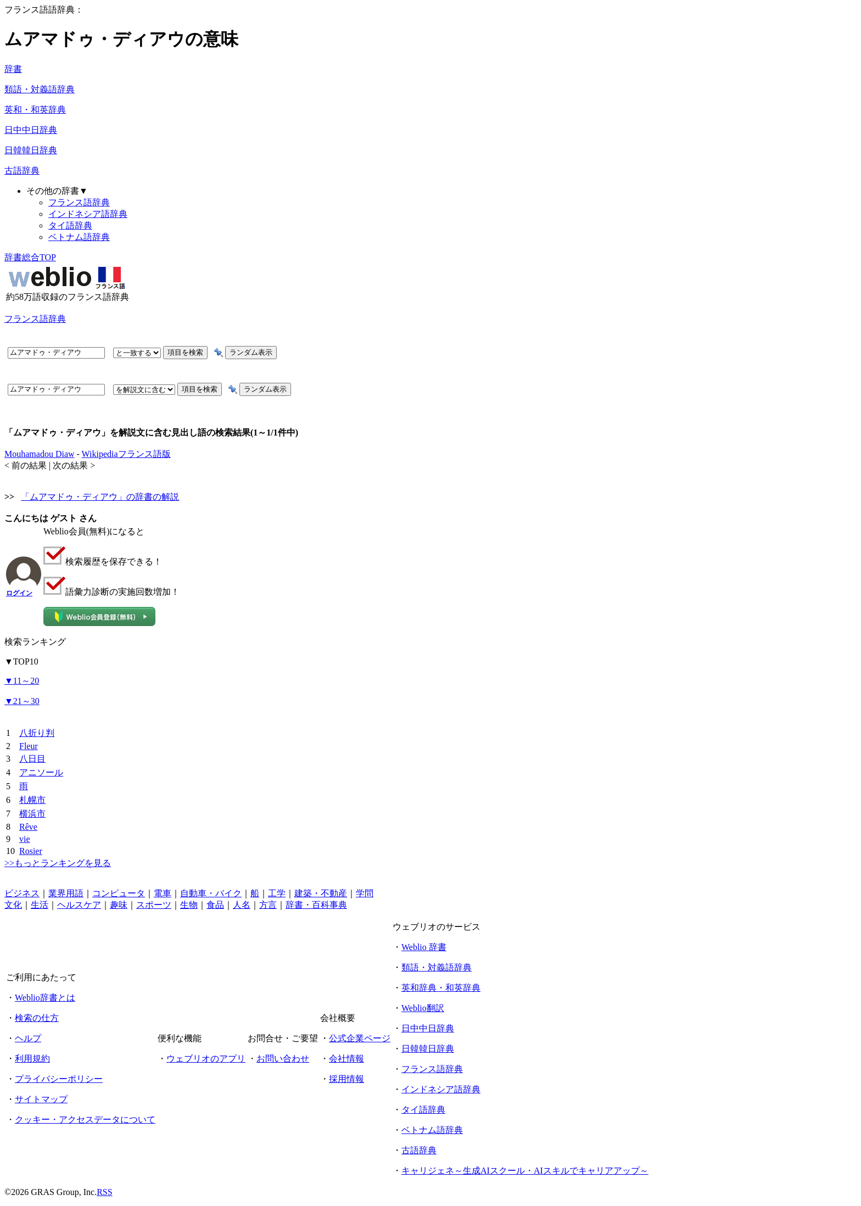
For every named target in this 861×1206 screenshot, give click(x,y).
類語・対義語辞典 (39, 89)
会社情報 (346, 1058)
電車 (162, 893)
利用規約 (32, 1058)
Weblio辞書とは (45, 997)
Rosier (30, 851)
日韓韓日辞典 (30, 150)
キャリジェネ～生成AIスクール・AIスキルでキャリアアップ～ (524, 1170)
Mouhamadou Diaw (39, 454)
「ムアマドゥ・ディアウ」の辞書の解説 (100, 496)
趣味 (118, 904)
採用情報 (346, 1079)
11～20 (21, 680)
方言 (268, 904)
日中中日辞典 (30, 130)
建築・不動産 (320, 893)
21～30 (22, 701)
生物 (189, 904)
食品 (215, 904)
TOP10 (21, 661)
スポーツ (153, 904)
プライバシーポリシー (59, 1079)
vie (24, 839)
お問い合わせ (282, 1058)
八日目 (32, 758)
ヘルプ (28, 1038)
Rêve (28, 826)
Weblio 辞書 (423, 947)
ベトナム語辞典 (79, 237)
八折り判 (36, 733)
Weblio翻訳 (422, 1008)
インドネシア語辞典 (87, 214)
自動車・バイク (211, 893)
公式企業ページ (359, 1038)
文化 (13, 904)
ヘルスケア (79, 904)
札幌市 (32, 800)
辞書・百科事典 (316, 904)
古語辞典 (22, 170)
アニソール (41, 772)
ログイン (19, 593)
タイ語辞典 (70, 225)
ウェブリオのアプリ (205, 1058)
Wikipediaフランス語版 (126, 454)
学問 (364, 893)
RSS (104, 1192)
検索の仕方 (37, 1018)
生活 (39, 904)
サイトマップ (41, 1099)
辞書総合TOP (30, 257)
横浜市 (32, 813)
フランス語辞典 (79, 202)
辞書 (13, 69)
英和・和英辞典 (35, 109)
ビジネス (22, 893)
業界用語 (65, 893)
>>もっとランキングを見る (57, 863)
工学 (277, 893)
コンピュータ (118, 893)
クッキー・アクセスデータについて (85, 1119)
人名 (241, 904)
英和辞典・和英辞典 (440, 987)
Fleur (28, 746)
